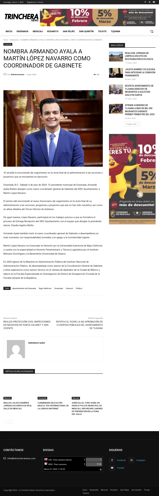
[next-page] (10, 422)
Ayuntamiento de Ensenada (24, 288)
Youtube (120, 468)
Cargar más (132, 124)
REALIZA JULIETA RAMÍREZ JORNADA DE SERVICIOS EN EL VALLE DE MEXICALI (17, 406)
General (69, 288)
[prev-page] (5, 422)
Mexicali (7, 398)
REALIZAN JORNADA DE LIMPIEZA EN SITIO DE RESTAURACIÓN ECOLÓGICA (139, 56)
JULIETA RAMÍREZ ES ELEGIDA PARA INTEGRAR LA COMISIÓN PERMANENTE (140, 72)
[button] (152, 31)
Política (79, 288)
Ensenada (14, 39)
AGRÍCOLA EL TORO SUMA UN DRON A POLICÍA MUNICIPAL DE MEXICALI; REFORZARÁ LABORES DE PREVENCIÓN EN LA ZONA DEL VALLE (87, 408)
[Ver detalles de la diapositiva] (132, 179)
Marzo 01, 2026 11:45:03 (54, 469)
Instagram (140, 460)
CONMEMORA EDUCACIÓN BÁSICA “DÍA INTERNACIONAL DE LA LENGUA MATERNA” (53, 406)
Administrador (17, 74)
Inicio (5, 39)
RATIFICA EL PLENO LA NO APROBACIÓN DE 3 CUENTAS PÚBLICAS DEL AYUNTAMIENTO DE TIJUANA (79, 325)
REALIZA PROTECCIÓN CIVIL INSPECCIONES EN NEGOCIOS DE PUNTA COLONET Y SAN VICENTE (26, 325)
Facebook (121, 460)
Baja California (45, 288)
